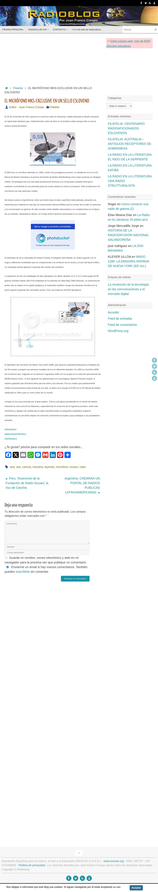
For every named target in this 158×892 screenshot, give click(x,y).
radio (82, 466)
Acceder (113, 312)
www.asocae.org (114, 861)
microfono (62, 466)
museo (74, 466)
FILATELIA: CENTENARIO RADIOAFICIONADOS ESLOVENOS (126, 128)
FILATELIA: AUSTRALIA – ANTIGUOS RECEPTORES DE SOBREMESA (129, 143)
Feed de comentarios (122, 324)
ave (18, 466)
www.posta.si (10, 429)
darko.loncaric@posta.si (15, 434)
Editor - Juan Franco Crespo (26, 107)
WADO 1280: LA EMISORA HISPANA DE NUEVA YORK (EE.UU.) (128, 261)
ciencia (26, 466)
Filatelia (18, 88)
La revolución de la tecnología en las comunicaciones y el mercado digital (128, 289)
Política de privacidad (32, 865)
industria (38, 466)
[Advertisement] (53, 59)
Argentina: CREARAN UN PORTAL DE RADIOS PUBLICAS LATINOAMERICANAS (82, 485)
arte (12, 466)
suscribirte (23, 571)
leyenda (49, 466)
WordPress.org (118, 331)
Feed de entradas (120, 318)
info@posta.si (11, 438)
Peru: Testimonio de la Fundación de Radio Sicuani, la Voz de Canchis (27, 483)
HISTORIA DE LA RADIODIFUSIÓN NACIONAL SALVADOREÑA (128, 235)
